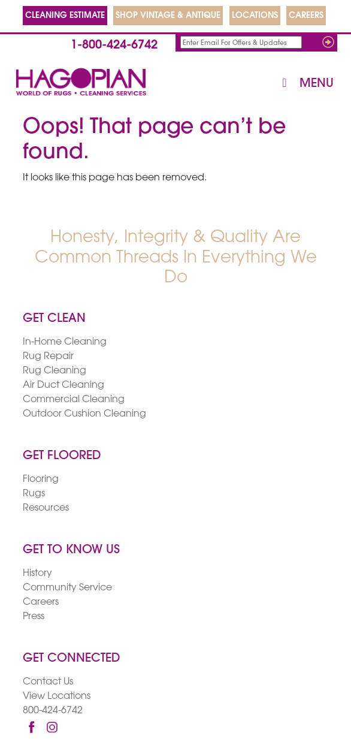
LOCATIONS (255, 16)
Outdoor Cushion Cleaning (84, 414)
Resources (46, 508)
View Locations (56, 696)
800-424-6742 (53, 711)
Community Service (67, 588)
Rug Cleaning (54, 371)
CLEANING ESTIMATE (65, 16)
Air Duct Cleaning (63, 385)
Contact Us (48, 682)
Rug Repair (48, 356)
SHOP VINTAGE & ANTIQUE (168, 16)
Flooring (41, 479)
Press (33, 617)
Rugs (34, 494)
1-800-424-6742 (114, 46)
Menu (305, 83)
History (37, 573)
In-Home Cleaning (65, 342)
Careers (41, 602)
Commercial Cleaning (74, 400)
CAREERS (306, 16)
